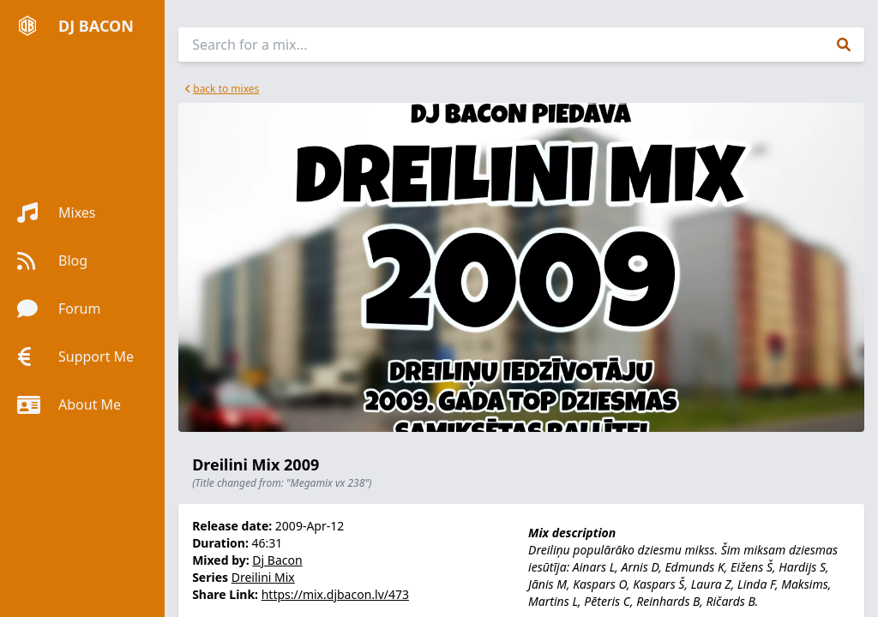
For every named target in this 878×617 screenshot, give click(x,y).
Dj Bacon (277, 560)
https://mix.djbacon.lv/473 (335, 594)
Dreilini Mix (263, 577)
